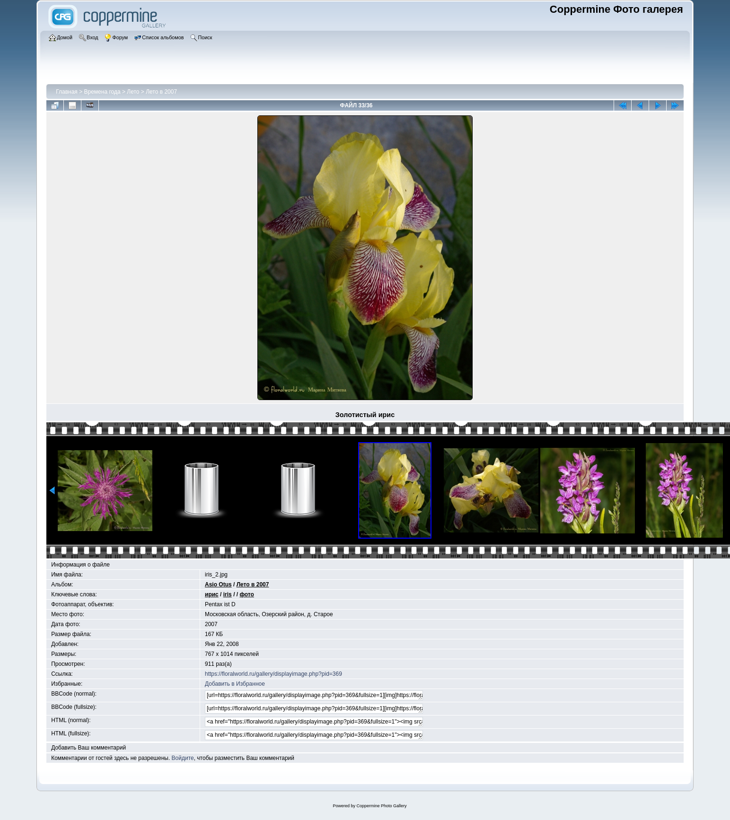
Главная (67, 91)
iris (227, 594)
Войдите (183, 758)
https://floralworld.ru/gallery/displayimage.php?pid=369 (273, 674)
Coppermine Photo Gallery (381, 805)
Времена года (102, 91)
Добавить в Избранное (235, 683)
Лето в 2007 (161, 91)
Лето (134, 91)
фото (246, 594)
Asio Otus (218, 584)
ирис (212, 594)
